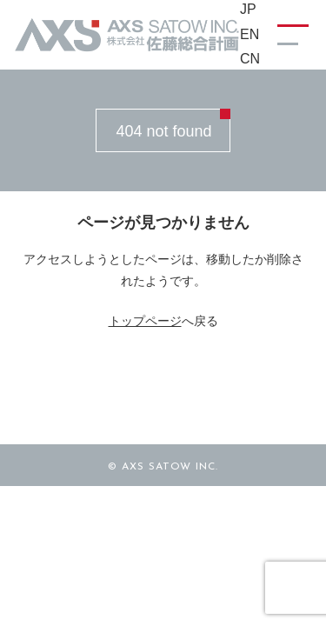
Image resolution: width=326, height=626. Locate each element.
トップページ (145, 321)
